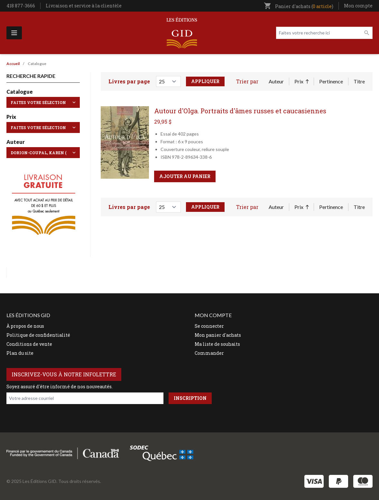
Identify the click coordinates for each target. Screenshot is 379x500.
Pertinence (331, 81)
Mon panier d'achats (218, 335)
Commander (209, 353)
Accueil (13, 63)
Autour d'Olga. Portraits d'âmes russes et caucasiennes (240, 111)
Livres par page (129, 81)
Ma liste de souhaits (217, 344)
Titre (359, 81)
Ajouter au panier (184, 176)
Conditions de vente (29, 344)
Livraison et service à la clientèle (84, 6)
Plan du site (19, 353)
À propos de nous (25, 326)
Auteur (276, 81)
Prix (301, 81)
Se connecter (209, 326)
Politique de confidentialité (38, 335)
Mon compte (358, 6)
